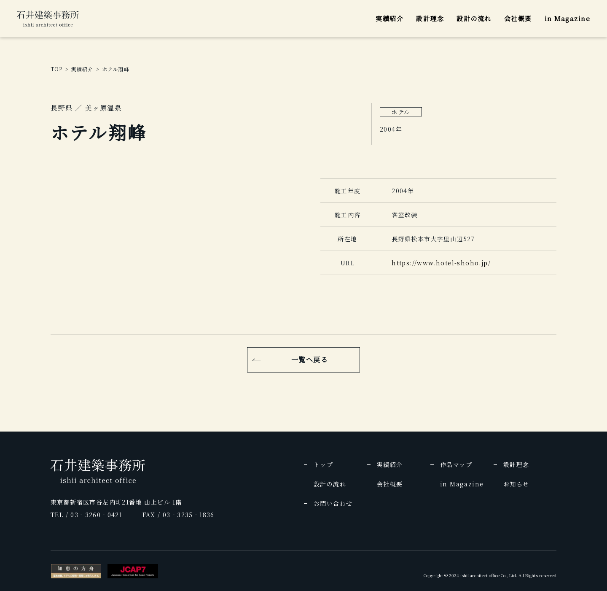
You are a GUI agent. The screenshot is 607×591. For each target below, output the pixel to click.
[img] (48, 18)
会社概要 (518, 18)
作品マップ (456, 464)
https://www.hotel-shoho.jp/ (441, 263)
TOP (57, 69)
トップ (323, 464)
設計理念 (430, 18)
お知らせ (516, 484)
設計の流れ (474, 18)
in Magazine (568, 18)
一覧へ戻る (309, 359)
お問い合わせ (333, 503)
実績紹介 (389, 18)
